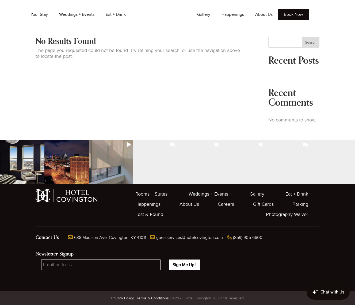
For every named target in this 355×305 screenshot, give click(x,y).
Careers (226, 204)
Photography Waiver (287, 214)
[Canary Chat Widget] (320, 292)
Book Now (293, 14)
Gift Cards (263, 204)
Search (310, 42)
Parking (300, 204)
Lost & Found (149, 214)
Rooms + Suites (151, 194)
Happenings (233, 14)
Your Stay (39, 14)
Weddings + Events (76, 14)
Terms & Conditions (153, 298)
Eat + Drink (116, 14)
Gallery (203, 14)
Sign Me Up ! (184, 265)
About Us (264, 14)
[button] (22, 162)
